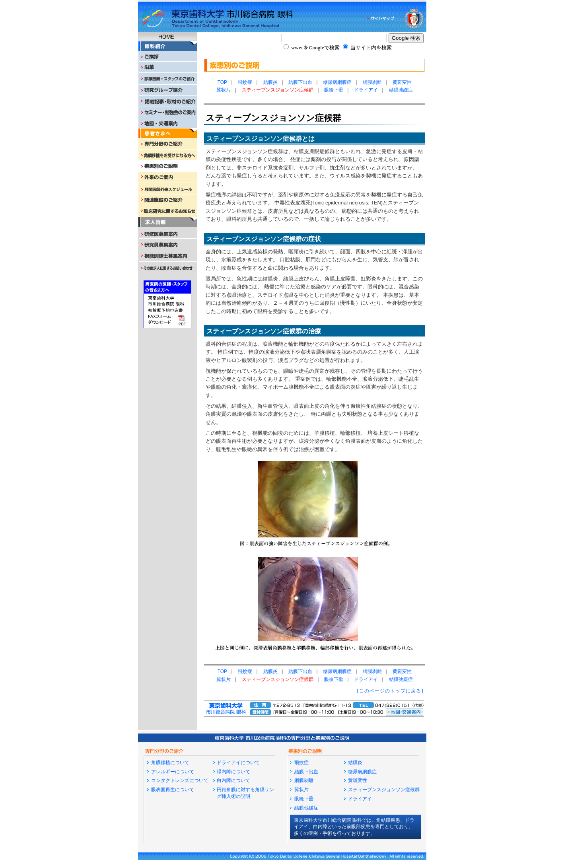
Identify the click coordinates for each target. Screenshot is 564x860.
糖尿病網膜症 (337, 82)
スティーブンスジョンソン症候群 (384, 789)
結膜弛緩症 (401, 90)
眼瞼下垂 (333, 90)
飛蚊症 (245, 82)
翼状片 (223, 90)
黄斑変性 (402, 82)
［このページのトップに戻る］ (390, 691)
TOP (222, 82)
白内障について (233, 780)
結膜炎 (270, 82)
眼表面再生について (172, 789)
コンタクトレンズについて (179, 780)
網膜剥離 (372, 82)
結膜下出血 (300, 82)
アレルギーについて (172, 771)
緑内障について (233, 771)
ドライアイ (366, 90)
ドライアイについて (238, 762)
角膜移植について (170, 762)
